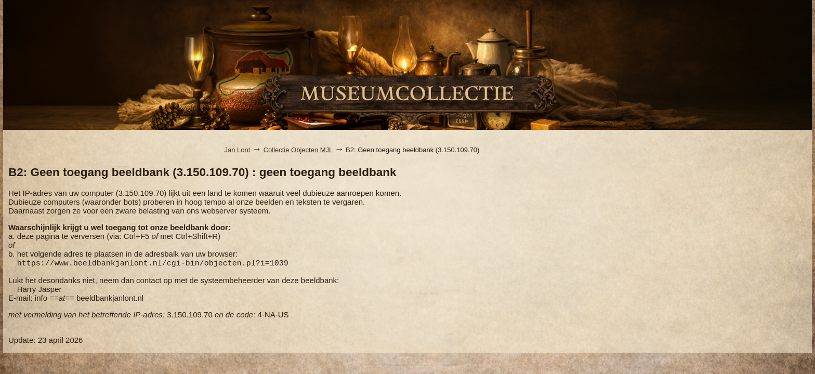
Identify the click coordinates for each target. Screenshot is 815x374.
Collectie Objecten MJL (298, 150)
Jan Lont (238, 150)
